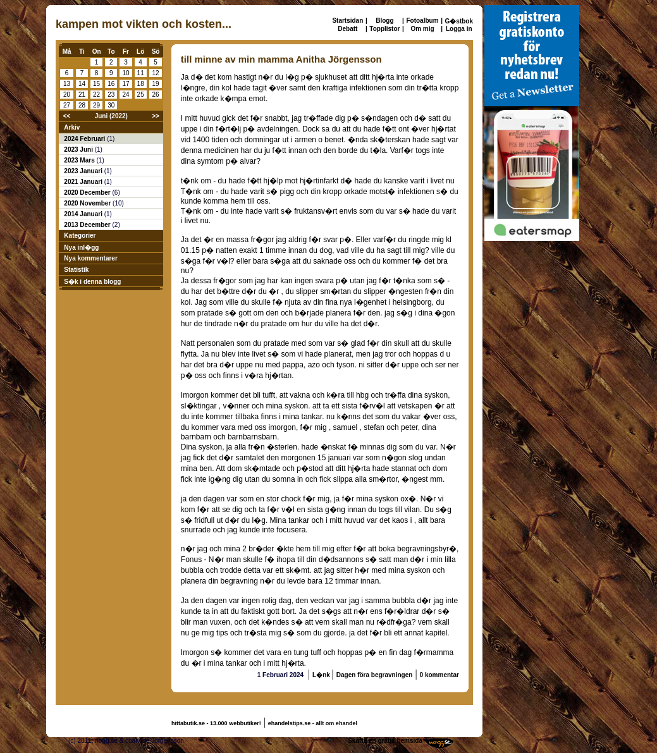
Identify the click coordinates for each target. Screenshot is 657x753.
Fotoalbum (422, 20)
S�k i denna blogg (92, 281)
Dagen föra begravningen (374, 674)
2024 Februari (85, 138)
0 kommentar (439, 674)
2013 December (88, 224)
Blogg (384, 20)
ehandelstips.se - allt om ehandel (312, 723)
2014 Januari (84, 214)
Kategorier (79, 235)
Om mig (422, 28)
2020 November (88, 203)
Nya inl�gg (81, 247)
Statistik (76, 269)
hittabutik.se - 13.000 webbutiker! (216, 723)
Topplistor (384, 28)
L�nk (322, 674)
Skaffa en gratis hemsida (385, 740)
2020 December (88, 192)
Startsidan (347, 20)
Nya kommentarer (90, 258)
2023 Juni (79, 149)
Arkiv (72, 127)
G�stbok (459, 21)
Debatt (347, 28)
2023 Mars (80, 160)
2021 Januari (84, 181)
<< (67, 116)
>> (155, 116)
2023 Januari (84, 171)
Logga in (459, 28)
